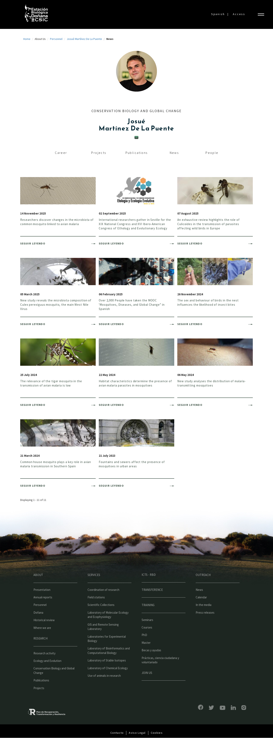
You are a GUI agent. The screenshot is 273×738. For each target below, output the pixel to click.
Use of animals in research (104, 686)
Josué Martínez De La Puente (84, 39)
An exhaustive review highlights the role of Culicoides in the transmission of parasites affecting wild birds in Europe (208, 224)
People (211, 153)
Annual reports (42, 607)
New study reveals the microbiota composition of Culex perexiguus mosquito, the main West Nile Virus (55, 304)
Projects (98, 153)
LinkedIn (223, 707)
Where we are (42, 638)
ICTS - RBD (149, 585)
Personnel (56, 39)
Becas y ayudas (151, 660)
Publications (136, 153)
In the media (203, 615)
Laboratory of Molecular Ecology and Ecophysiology (108, 625)
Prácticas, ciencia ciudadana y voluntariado (160, 670)
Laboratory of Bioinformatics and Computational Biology (109, 660)
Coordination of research (103, 599)
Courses (147, 637)
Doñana (38, 622)
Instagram (233, 707)
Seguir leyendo (32, 243)
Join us (147, 682)
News (174, 153)
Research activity (44, 663)
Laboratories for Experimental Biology (107, 648)
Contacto (117, 733)
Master (146, 653)
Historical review (44, 630)
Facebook (190, 707)
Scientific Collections (101, 615)
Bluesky (201, 707)
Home (26, 39)
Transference (152, 600)
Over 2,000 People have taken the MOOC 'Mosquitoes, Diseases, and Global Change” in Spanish (132, 304)
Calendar (201, 607)
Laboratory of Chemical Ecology (108, 678)
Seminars (147, 630)
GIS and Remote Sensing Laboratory (103, 637)
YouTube (212, 708)
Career (61, 153)
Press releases (205, 622)
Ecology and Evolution (47, 671)
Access (239, 14)
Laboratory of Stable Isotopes (107, 670)
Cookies (157, 733)
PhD (144, 645)
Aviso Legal (137, 733)
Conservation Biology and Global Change (53, 680)
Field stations (96, 607)
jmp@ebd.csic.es (136, 137)
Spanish (218, 14)
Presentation (41, 599)
